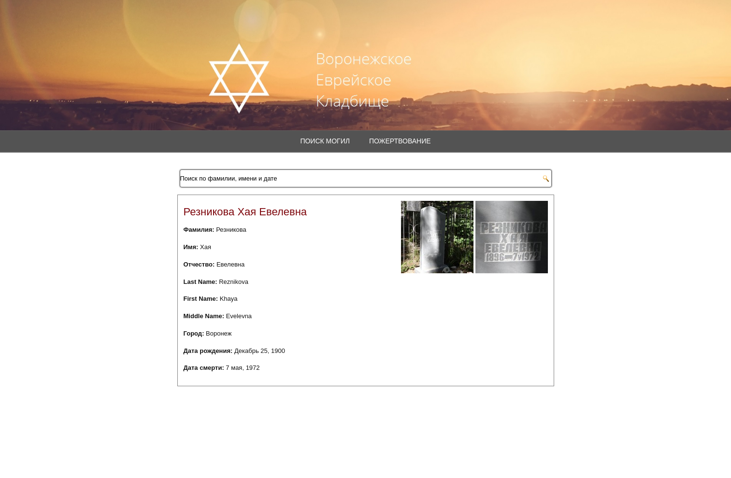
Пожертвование (400, 141)
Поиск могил (325, 141)
